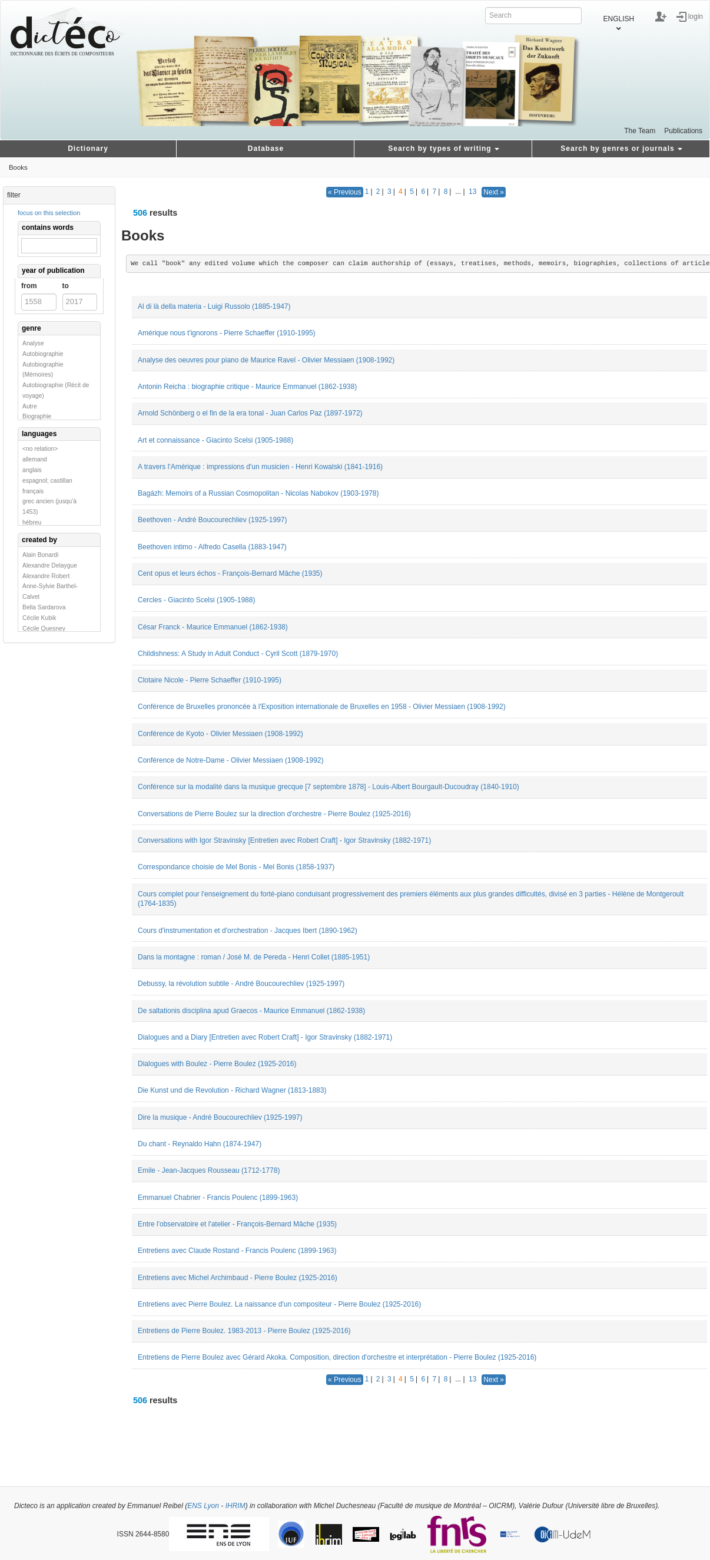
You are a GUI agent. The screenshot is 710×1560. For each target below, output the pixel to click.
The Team (639, 131)
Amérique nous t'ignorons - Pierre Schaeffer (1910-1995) (227, 333)
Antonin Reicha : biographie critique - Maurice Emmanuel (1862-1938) (247, 386)
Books (18, 167)
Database (266, 148)
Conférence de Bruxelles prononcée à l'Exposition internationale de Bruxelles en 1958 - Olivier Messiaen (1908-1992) (322, 707)
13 (472, 191)
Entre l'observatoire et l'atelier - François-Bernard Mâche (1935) (237, 1224)
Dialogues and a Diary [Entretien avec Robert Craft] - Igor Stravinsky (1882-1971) (265, 1037)
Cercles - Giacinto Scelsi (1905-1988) (196, 600)
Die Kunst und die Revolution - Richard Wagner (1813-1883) (232, 1090)
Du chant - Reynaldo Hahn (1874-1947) (199, 1144)
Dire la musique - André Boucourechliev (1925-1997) (220, 1117)
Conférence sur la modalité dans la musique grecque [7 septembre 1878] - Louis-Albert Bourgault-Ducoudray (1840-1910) (328, 787)
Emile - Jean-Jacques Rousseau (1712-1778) (209, 1170)
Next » (493, 192)
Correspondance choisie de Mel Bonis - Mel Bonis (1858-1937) (236, 867)
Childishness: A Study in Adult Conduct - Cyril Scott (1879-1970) (238, 653)
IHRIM (235, 1506)
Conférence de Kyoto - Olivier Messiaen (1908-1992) (220, 734)
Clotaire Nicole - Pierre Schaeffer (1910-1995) (209, 680)
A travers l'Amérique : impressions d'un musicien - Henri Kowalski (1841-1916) (260, 467)
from (29, 286)
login (695, 16)
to (65, 286)
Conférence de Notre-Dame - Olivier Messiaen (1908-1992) (230, 760)
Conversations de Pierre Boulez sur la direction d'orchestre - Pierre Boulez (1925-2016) (274, 814)
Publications (683, 131)
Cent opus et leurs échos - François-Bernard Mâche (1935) (230, 573)
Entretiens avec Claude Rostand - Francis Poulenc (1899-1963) (237, 1250)
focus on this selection (49, 212)
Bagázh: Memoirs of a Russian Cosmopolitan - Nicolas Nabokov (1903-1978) (258, 493)
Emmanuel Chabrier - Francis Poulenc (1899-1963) (218, 1197)
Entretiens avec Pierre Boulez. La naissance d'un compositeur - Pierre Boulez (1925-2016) (279, 1304)
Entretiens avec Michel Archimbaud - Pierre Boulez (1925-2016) (237, 1278)
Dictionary (88, 148)
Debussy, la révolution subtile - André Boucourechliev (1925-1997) (241, 983)
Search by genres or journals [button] (621, 148)
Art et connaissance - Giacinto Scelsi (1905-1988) (215, 440)
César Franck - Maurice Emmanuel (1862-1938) (213, 627)
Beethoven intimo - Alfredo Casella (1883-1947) (212, 547)
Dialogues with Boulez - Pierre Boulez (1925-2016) (217, 1064)
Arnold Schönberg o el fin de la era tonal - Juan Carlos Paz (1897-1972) (250, 413)
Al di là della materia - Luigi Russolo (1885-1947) (214, 306)
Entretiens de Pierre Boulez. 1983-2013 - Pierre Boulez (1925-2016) (244, 1331)
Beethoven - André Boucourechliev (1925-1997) (212, 520)
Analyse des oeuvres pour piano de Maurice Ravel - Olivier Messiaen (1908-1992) (266, 360)
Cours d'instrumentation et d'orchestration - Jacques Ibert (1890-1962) (247, 930)
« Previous (344, 192)
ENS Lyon (203, 1506)
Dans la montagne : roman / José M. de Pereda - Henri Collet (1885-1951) (254, 957)
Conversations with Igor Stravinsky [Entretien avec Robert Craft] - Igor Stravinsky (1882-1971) (284, 840)
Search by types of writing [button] (443, 148)
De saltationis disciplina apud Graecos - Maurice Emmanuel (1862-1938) (251, 1011)
